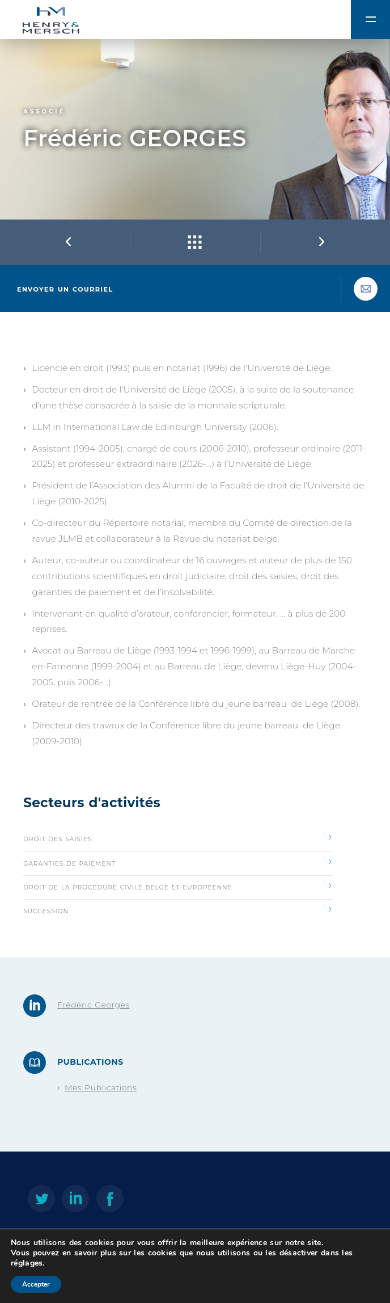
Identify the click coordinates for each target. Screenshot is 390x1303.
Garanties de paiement (177, 861)
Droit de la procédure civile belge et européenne (177, 885)
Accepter (36, 1284)
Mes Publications (101, 1087)
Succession (177, 909)
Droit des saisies (177, 837)
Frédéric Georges (93, 1005)
